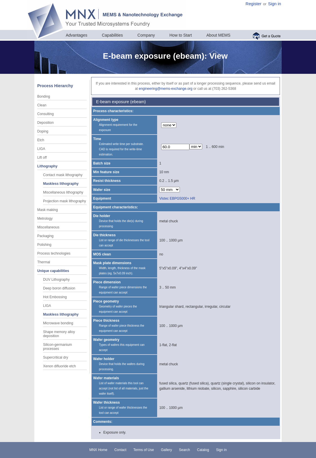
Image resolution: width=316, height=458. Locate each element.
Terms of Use (143, 450)
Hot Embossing (55, 297)
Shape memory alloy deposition (59, 334)
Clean (41, 105)
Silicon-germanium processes (57, 347)
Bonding (43, 96)
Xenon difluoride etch (59, 366)
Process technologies (53, 253)
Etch (40, 140)
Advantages (76, 35)
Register (254, 3)
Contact (120, 450)
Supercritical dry (55, 357)
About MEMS (218, 35)
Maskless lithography (61, 184)
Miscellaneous (48, 227)
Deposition (45, 123)
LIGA (41, 149)
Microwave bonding (58, 323)
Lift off (42, 157)
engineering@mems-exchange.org (165, 89)
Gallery (166, 450)
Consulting (45, 114)
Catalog (203, 450)
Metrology (45, 219)
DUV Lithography (56, 280)
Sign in (274, 3)
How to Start (180, 35)
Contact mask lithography (62, 175)
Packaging (45, 236)
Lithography (47, 166)
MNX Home (98, 450)
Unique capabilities (53, 271)
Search (184, 450)
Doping (42, 131)
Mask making (47, 210)
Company (146, 35)
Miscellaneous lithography (63, 192)
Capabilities (112, 35)
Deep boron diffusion (59, 288)
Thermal (43, 262)
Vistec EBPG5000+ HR (177, 198)
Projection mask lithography (64, 201)
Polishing (44, 245)
